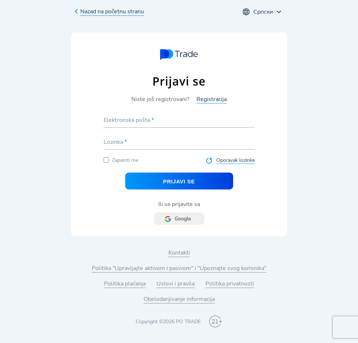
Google (183, 218)
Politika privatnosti (229, 284)
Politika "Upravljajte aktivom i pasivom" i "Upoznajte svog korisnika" (179, 268)
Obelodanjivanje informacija (179, 299)
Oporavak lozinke (235, 160)
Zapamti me (121, 160)
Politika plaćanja (125, 284)
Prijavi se (179, 181)
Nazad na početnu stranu (112, 11)
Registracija (211, 99)
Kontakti (179, 253)
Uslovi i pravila (176, 284)
